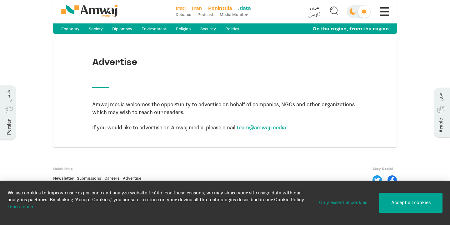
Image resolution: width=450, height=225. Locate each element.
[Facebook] (392, 180)
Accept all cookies (411, 202)
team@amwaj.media (261, 127)
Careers (112, 178)
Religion (183, 29)
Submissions (89, 178)
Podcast (205, 14)
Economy (70, 29)
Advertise (132, 178)
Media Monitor (234, 14)
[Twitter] (377, 180)
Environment (154, 29)
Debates (183, 14)
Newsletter (63, 178)
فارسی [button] (314, 15)
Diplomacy (122, 29)
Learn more (20, 206)
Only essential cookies (343, 202)
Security (208, 29)
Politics (232, 29)
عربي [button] (314, 8)
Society (96, 29)
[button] (315, 11)
